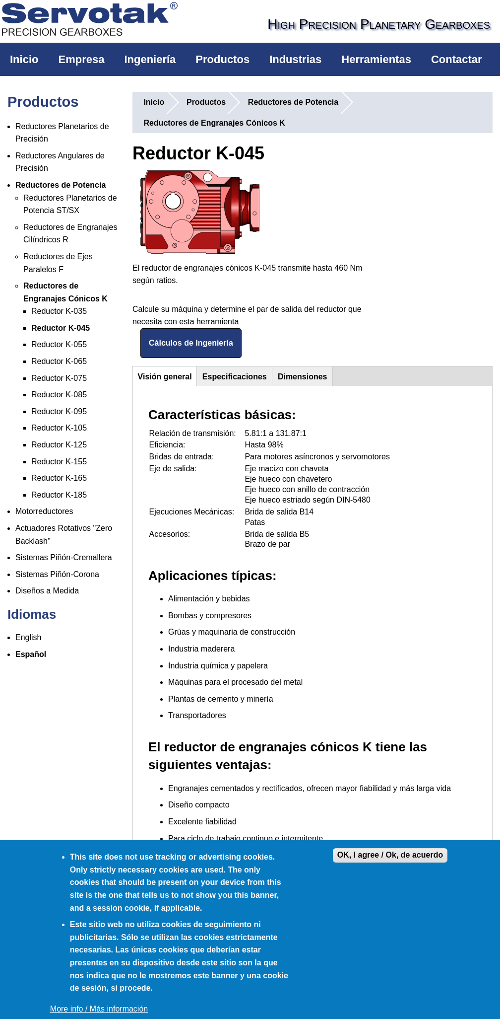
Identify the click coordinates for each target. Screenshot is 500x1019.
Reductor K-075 (59, 378)
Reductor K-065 (59, 361)
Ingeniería (150, 59)
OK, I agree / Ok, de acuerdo (390, 855)
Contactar (456, 59)
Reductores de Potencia (60, 185)
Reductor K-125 (59, 444)
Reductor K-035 (59, 311)
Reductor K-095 (59, 411)
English (28, 637)
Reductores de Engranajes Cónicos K (214, 123)
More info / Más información (99, 1009)
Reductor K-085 (59, 394)
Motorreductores (44, 511)
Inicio (24, 59)
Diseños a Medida (47, 590)
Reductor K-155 (59, 461)
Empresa (81, 59)
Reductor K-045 (60, 328)
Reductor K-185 (59, 495)
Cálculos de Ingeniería (191, 343)
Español (30, 654)
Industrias (295, 59)
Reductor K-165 (59, 478)
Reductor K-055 (59, 344)
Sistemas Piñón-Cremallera (63, 557)
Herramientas (376, 59)
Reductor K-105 (59, 428)
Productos (222, 59)
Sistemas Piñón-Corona (57, 574)
